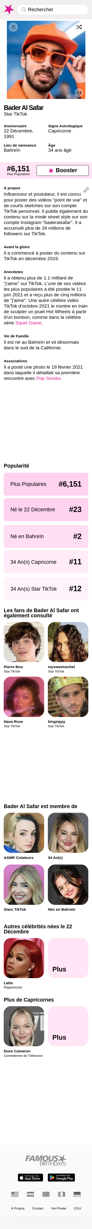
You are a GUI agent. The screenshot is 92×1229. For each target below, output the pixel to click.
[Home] (46, 1160)
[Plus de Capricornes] (68, 1026)
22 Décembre (18, 130)
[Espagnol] (30, 1194)
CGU (77, 1208)
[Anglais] (14, 1194)
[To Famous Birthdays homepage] (8, 9)
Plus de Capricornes (29, 1000)
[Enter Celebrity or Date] (52, 9)
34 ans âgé (59, 150)
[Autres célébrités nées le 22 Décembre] (68, 958)
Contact (37, 1208)
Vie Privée (58, 1208)
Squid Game (28, 322)
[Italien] (61, 1194)
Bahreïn (12, 150)
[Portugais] (46, 1194)
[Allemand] (77, 1194)
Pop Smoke (48, 378)
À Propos (17, 1208)
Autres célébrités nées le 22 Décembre (38, 929)
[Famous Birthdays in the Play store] (61, 1178)
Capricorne (59, 130)
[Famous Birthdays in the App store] (30, 1178)
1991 (9, 136)
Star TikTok (15, 114)
